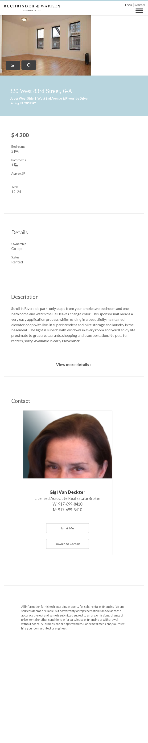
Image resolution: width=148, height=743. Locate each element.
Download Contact (67, 544)
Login (128, 5)
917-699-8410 (70, 504)
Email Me (67, 528)
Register (140, 5)
